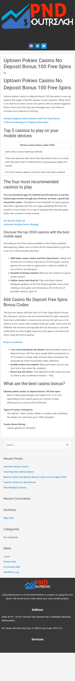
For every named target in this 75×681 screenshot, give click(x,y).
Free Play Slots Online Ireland (18, 471)
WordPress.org (11, 572)
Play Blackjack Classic (15, 487)
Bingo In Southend (13, 342)
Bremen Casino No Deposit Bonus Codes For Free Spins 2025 (35, 477)
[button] (37, 37)
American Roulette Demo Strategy (21, 224)
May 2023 (9, 518)
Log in (7, 556)
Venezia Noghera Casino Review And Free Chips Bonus (32, 118)
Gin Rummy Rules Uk (14, 220)
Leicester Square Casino (16, 466)
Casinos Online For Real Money (19, 482)
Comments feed (12, 566)
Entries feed (10, 561)
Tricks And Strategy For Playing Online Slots (26, 122)
